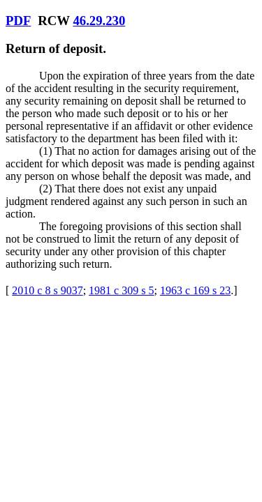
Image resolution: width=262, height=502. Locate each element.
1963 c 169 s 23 (195, 290)
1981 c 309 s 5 (121, 290)
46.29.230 (99, 20)
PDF (18, 20)
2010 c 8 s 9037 (47, 290)
